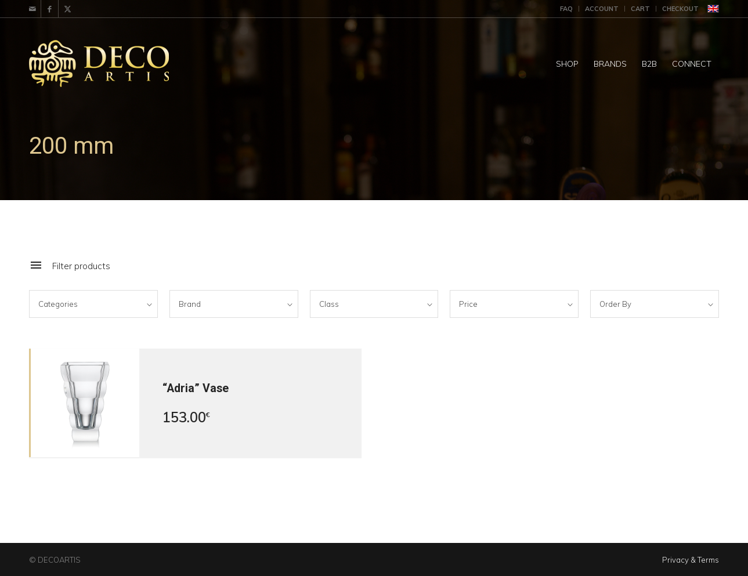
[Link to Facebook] (49, 8)
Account (602, 9)
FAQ (566, 9)
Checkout (680, 9)
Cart (640, 9)
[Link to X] (67, 8)
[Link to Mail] (32, 8)
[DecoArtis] (127, 63)
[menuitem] (566, 9)
